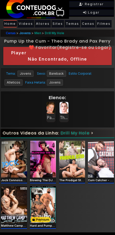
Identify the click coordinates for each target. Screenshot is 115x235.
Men (37, 33)
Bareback (56, 73)
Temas (72, 24)
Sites (58, 24)
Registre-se (73, 47)
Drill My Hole (54, 33)
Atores (43, 24)
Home (10, 24)
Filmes (104, 24)
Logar (91, 12)
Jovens (25, 33)
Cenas (88, 24)
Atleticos (13, 82)
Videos (26, 24)
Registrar (91, 4)
